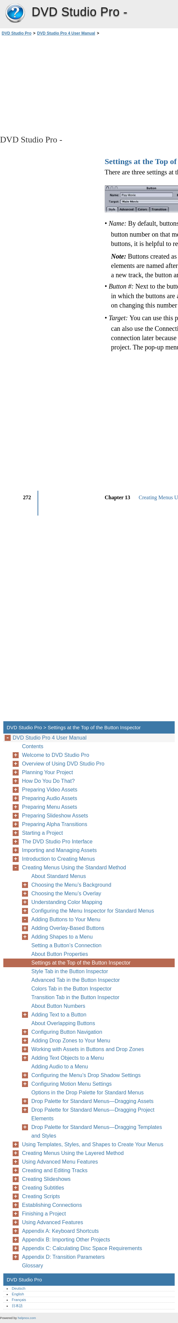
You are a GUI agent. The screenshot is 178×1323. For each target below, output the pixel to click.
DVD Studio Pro (15, 13)
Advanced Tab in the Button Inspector (75, 980)
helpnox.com (27, 1318)
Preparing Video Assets (49, 789)
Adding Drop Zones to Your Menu (70, 1040)
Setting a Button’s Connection (66, 945)
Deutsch (18, 1288)
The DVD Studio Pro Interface (57, 841)
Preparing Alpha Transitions (54, 824)
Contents (32, 746)
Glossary (32, 1265)
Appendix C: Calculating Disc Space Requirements (82, 1248)
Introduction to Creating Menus (58, 859)
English (18, 1294)
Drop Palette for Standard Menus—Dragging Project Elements (92, 1114)
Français (19, 1300)
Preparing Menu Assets (49, 807)
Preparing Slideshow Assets (55, 815)
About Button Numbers (58, 1006)
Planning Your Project (47, 772)
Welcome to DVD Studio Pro (55, 755)
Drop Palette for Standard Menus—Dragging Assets (92, 1101)
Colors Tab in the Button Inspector (71, 989)
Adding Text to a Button (58, 1014)
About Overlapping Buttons (63, 1023)
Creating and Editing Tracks (55, 1170)
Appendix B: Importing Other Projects (66, 1239)
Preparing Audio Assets (49, 798)
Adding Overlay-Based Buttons (67, 928)
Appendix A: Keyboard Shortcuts (60, 1231)
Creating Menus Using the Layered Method (73, 1153)
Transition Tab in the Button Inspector (75, 997)
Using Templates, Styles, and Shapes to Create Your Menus (92, 1144)
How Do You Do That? (48, 781)
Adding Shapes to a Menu (62, 937)
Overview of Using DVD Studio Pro (63, 764)
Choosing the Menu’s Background (71, 885)
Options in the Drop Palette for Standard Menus (87, 1092)
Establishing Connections (52, 1205)
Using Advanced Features (52, 1222)
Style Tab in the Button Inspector (69, 971)
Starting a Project (42, 833)
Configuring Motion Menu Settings (71, 1084)
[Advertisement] (59, 84)
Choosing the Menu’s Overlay (66, 893)
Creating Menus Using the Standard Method (74, 867)
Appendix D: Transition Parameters (63, 1257)
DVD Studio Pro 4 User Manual (66, 33)
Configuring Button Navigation (66, 1032)
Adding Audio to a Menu (59, 1066)
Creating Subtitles (43, 1188)
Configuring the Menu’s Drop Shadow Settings (86, 1075)
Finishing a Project (44, 1213)
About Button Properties (59, 954)
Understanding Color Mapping (66, 902)
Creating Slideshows (46, 1179)
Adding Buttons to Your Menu (65, 919)
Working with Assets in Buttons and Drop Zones (87, 1049)
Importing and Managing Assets (59, 850)
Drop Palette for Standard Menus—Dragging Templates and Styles (96, 1131)
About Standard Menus (58, 876)
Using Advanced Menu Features (60, 1162)
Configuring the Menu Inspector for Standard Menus (92, 911)
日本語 (17, 1306)
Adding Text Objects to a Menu (67, 1058)
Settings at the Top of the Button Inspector (81, 963)
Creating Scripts (41, 1196)
